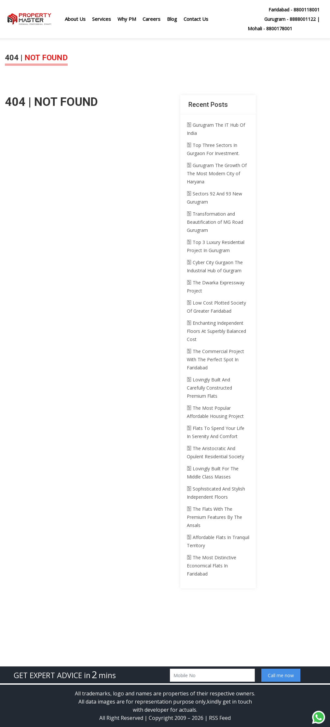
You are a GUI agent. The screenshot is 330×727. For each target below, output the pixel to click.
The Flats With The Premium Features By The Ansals (214, 517)
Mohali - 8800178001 (270, 28)
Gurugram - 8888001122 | (292, 19)
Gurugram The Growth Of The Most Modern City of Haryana (217, 173)
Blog (172, 19)
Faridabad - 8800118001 (294, 10)
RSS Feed (220, 717)
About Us (75, 19)
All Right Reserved (121, 717)
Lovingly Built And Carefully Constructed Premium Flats (209, 388)
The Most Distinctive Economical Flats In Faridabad (211, 565)
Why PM (126, 19)
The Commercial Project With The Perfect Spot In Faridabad (215, 359)
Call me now (281, 675)
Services (101, 19)
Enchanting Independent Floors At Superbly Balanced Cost (216, 331)
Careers (151, 19)
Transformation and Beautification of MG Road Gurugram (215, 222)
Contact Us (196, 19)
